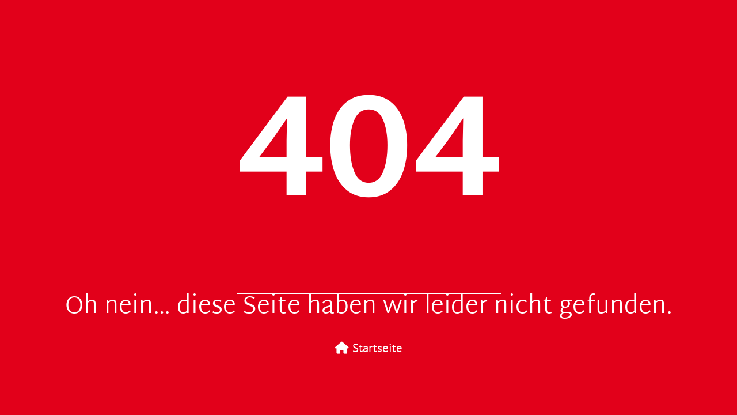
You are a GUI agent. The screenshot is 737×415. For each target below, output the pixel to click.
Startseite (368, 348)
